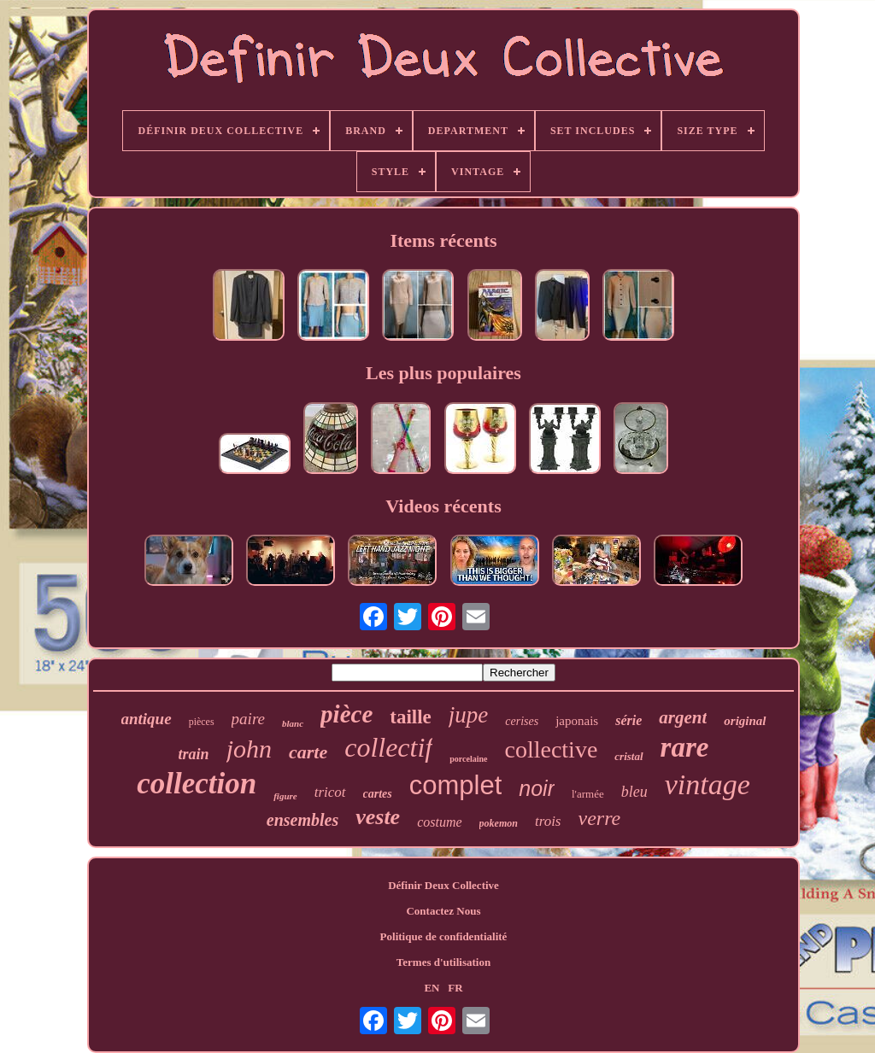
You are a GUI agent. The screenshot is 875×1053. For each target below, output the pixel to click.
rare (685, 747)
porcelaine (468, 758)
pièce (346, 714)
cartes (377, 793)
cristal (628, 756)
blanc (292, 723)
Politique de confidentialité (444, 936)
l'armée (588, 793)
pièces (201, 722)
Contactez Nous (443, 910)
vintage (707, 784)
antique (146, 719)
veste (377, 816)
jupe (469, 715)
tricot (330, 792)
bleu (634, 791)
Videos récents (443, 506)
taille (411, 717)
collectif (388, 747)
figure (285, 796)
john (249, 748)
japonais (576, 721)
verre (599, 818)
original (745, 721)
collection (196, 783)
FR (455, 987)
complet (455, 785)
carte (308, 752)
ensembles (302, 819)
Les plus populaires (443, 372)
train (194, 754)
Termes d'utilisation (443, 962)
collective (551, 749)
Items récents (443, 240)
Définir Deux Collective (443, 885)
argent (683, 717)
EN (431, 987)
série (628, 720)
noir (537, 788)
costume (439, 822)
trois (548, 821)
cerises (521, 721)
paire (248, 719)
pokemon (498, 823)
